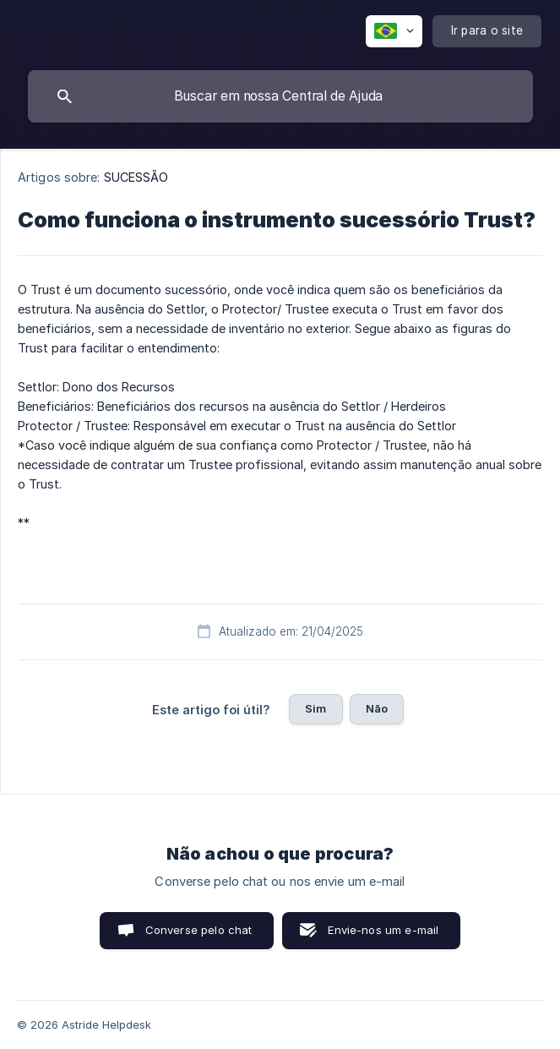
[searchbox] (280, 96)
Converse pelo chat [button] (199, 930)
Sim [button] (315, 708)
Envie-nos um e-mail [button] (383, 930)
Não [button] (377, 708)
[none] (394, 31)
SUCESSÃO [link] (136, 177)
